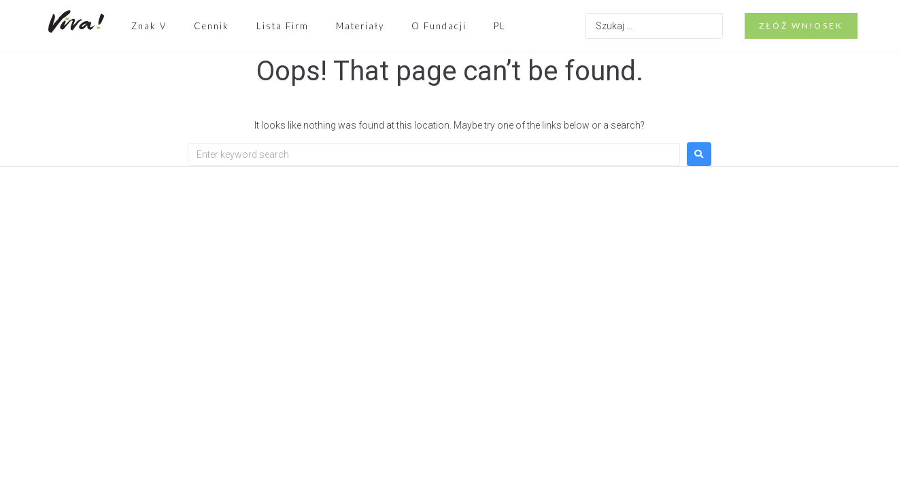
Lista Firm (282, 25)
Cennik (211, 25)
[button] (801, 26)
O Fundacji (439, 25)
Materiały (360, 25)
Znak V (149, 25)
